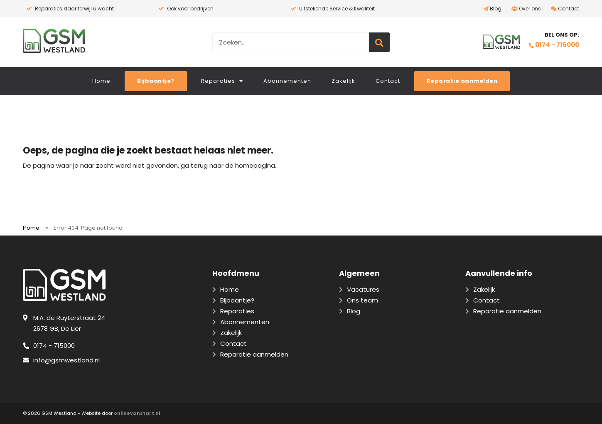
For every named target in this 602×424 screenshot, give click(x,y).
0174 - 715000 (553, 44)
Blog (492, 8)
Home (101, 81)
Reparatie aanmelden (507, 311)
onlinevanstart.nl (137, 413)
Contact (565, 8)
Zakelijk (343, 81)
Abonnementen (287, 81)
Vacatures (363, 289)
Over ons (526, 8)
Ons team (362, 300)
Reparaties (222, 81)
